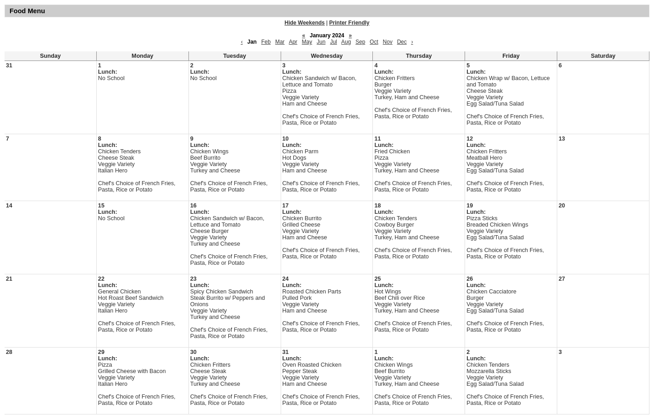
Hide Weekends (305, 23)
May (307, 42)
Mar (280, 42)
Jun (321, 42)
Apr (293, 42)
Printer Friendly (349, 23)
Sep (360, 42)
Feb (266, 42)
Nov (387, 42)
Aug (346, 42)
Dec (401, 42)
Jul (333, 42)
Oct (374, 42)
